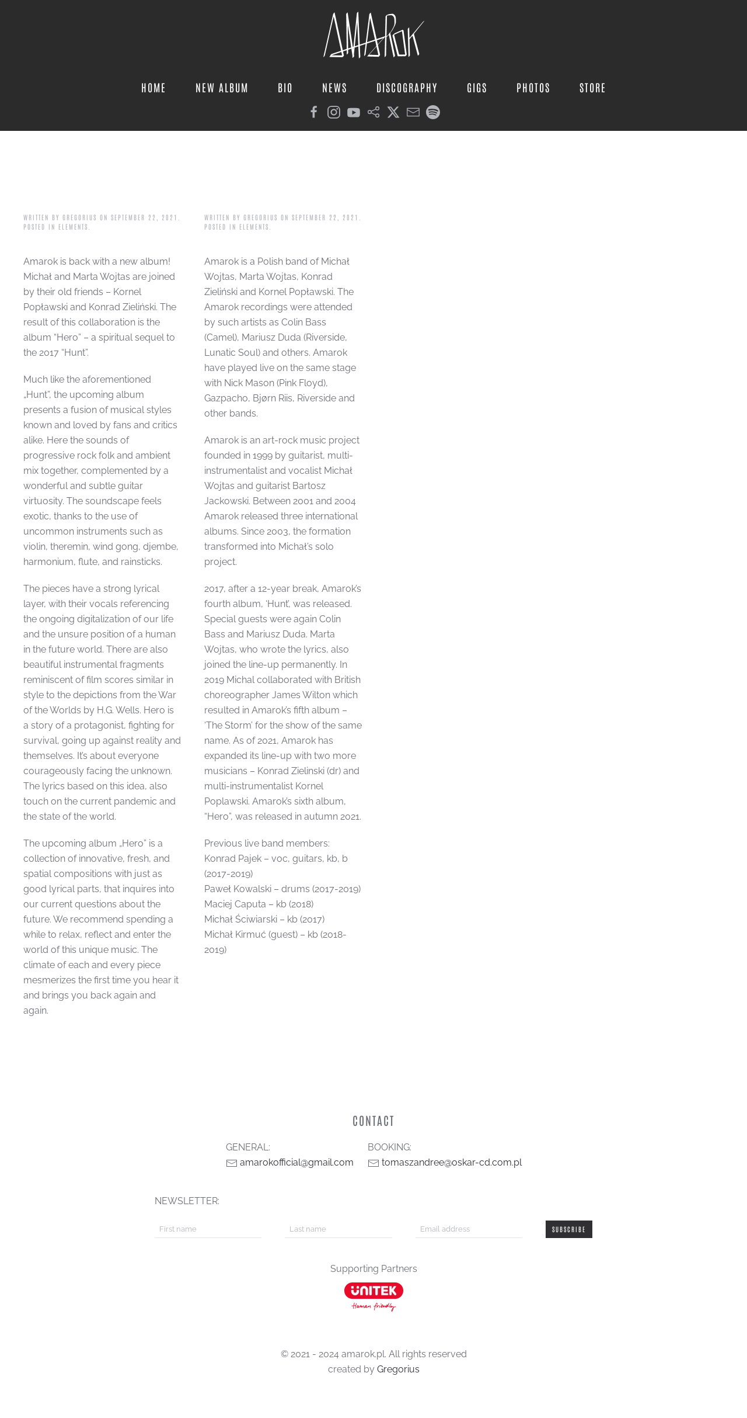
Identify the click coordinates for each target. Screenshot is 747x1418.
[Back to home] (373, 35)
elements (73, 226)
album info (80, 186)
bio (285, 87)
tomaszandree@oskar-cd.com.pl (452, 1162)
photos (533, 87)
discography (407, 87)
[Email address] (469, 1229)
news (334, 87)
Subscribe (569, 1229)
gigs (477, 87)
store (593, 87)
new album (222, 87)
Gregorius (79, 217)
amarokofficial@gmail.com (297, 1162)
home (153, 87)
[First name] (208, 1229)
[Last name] (338, 1229)
